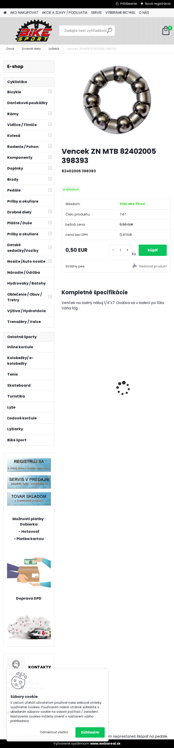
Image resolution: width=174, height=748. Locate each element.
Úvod (10, 49)
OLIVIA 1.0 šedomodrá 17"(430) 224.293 (142, 384)
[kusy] (120, 250)
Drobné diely (31, 49)
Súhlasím (90, 732)
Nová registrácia (158, 3)
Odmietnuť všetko (54, 732)
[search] (109, 32)
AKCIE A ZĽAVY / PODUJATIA (64, 12)
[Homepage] (5, 12)
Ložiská (54, 49)
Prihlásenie (128, 3)
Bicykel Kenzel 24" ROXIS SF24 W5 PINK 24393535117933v (86, 353)
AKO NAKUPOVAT (24, 12)
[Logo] (34, 30)
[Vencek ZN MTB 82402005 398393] (116, 102)
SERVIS (96, 12)
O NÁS (144, 12)
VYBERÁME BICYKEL (120, 12)
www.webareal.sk (105, 743)
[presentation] (64, 380)
